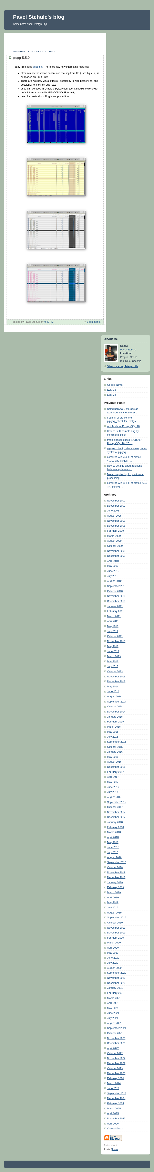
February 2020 (115, 937)
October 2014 (115, 706)
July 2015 (112, 736)
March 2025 (114, 1108)
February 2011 (115, 611)
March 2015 (114, 726)
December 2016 (116, 767)
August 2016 (114, 761)
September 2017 (116, 802)
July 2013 (112, 666)
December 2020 (116, 983)
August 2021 (114, 1023)
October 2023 (115, 1068)
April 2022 (113, 1048)
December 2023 (116, 1073)
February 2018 (115, 827)
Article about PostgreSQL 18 (123, 426)
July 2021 (112, 1018)
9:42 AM (49, 321)
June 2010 (113, 571)
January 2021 (115, 987)
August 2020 (114, 968)
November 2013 (116, 676)
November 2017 (116, 812)
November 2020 (116, 977)
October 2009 (115, 546)
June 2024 (113, 1088)
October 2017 (115, 807)
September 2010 (116, 586)
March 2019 (114, 892)
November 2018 (116, 872)
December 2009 (116, 556)
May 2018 (112, 842)
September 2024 (116, 1093)
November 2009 (116, 551)
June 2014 (113, 691)
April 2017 (113, 776)
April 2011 (113, 621)
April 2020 (113, 947)
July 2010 (112, 576)
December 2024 (116, 1098)
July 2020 (112, 962)
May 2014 (112, 686)
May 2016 (112, 757)
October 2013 (115, 671)
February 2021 (115, 993)
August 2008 (114, 515)
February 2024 (115, 1078)
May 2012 (112, 646)
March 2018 (114, 832)
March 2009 (114, 536)
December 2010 (116, 601)
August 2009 (114, 540)
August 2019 (114, 912)
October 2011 (115, 636)
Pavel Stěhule (128, 349)
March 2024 (114, 1083)
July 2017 (112, 792)
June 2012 (113, 651)
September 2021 (116, 1028)
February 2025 (115, 1103)
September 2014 (116, 701)
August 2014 (114, 696)
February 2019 (115, 887)
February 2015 (115, 721)
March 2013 (114, 656)
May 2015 (112, 731)
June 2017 (113, 787)
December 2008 (116, 525)
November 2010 (116, 596)
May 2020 (112, 952)
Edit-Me (111, 389)
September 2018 (116, 862)
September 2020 (116, 972)
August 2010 (114, 581)
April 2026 (113, 1123)
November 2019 (116, 927)
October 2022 (115, 1053)
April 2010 (113, 561)
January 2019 (115, 882)
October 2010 (115, 591)
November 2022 (116, 1058)
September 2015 (116, 741)
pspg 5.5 (38, 66)
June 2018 (113, 847)
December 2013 (116, 681)
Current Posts (115, 1128)
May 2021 (112, 1008)
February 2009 (115, 530)
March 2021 (114, 998)
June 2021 (113, 1013)
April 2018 (113, 837)
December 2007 (116, 505)
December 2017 (116, 817)
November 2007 (116, 500)
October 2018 (115, 867)
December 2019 (116, 932)
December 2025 (116, 1118)
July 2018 (112, 852)
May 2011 (112, 626)
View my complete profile (122, 366)
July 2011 (112, 631)
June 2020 (113, 957)
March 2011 (114, 616)
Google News (115, 384)
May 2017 (112, 782)
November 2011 (116, 641)
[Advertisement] (55, 41)
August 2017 (114, 797)
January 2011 (115, 606)
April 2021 (113, 1003)
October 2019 (115, 922)
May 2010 (112, 565)
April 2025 (113, 1113)
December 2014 (116, 711)
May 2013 (112, 661)
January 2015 (115, 716)
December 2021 (116, 1043)
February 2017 (115, 772)
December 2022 (116, 1063)
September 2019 (116, 917)
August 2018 (114, 857)
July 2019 (112, 907)
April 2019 (113, 897)
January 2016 (115, 751)
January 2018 (115, 822)
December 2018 (116, 877)
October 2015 (115, 747)
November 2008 (116, 520)
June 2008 (113, 510)
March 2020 (114, 942)
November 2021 (116, 1038)
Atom (115, 1149)
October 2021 (115, 1033)
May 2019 (112, 902)
